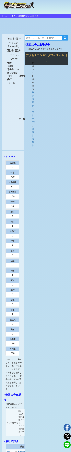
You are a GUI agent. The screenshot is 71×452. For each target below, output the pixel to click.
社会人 (12, 16)
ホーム (4, 16)
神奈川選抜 (23, 16)
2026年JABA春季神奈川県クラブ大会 (45, 49)
